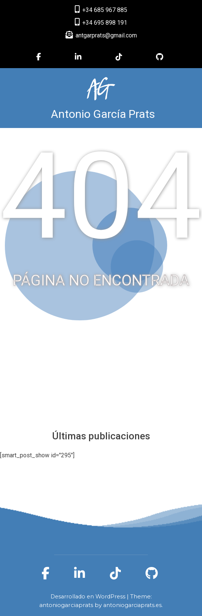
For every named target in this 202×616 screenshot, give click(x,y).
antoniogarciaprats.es (132, 605)
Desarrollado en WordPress (88, 596)
